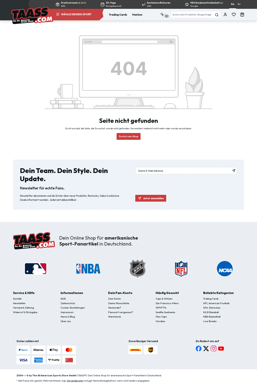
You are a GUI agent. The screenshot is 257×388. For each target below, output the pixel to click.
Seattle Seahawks (165, 312)
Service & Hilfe (24, 293)
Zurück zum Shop (128, 136)
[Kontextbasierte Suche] (164, 15)
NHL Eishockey (212, 307)
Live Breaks (210, 321)
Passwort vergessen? (120, 312)
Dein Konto (114, 298)
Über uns (66, 321)
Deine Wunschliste (118, 303)
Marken (137, 14)
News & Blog (68, 316)
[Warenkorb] (242, 14)
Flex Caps (161, 316)
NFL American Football (216, 303)
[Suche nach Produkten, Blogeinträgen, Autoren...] (192, 14)
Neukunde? (114, 307)
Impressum (67, 312)
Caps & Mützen (164, 298)
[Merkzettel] (234, 14)
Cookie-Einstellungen (73, 307)
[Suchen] (217, 14)
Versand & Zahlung (23, 307)
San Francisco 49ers (167, 303)
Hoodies (160, 321)
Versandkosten (75, 380)
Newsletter (19, 303)
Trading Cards (118, 14)
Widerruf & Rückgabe (25, 312)
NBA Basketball (212, 316)
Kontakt (17, 298)
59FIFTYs (161, 307)
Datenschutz (68, 303)
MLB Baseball (211, 312)
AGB (63, 298)
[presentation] (161, 182)
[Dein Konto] (225, 14)
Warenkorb (114, 316)
